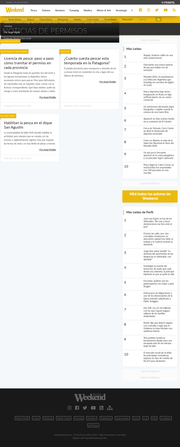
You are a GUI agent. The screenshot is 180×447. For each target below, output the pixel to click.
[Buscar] (146, 19)
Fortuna (79, 418)
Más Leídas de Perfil (139, 212)
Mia (154, 418)
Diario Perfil (22, 418)
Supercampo (122, 418)
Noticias (48, 418)
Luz (145, 418)
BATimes (93, 425)
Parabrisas (106, 418)
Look (136, 418)
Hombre (91, 418)
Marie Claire (63, 418)
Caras (36, 418)
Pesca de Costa (129, 19)
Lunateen (166, 418)
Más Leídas (133, 49)
